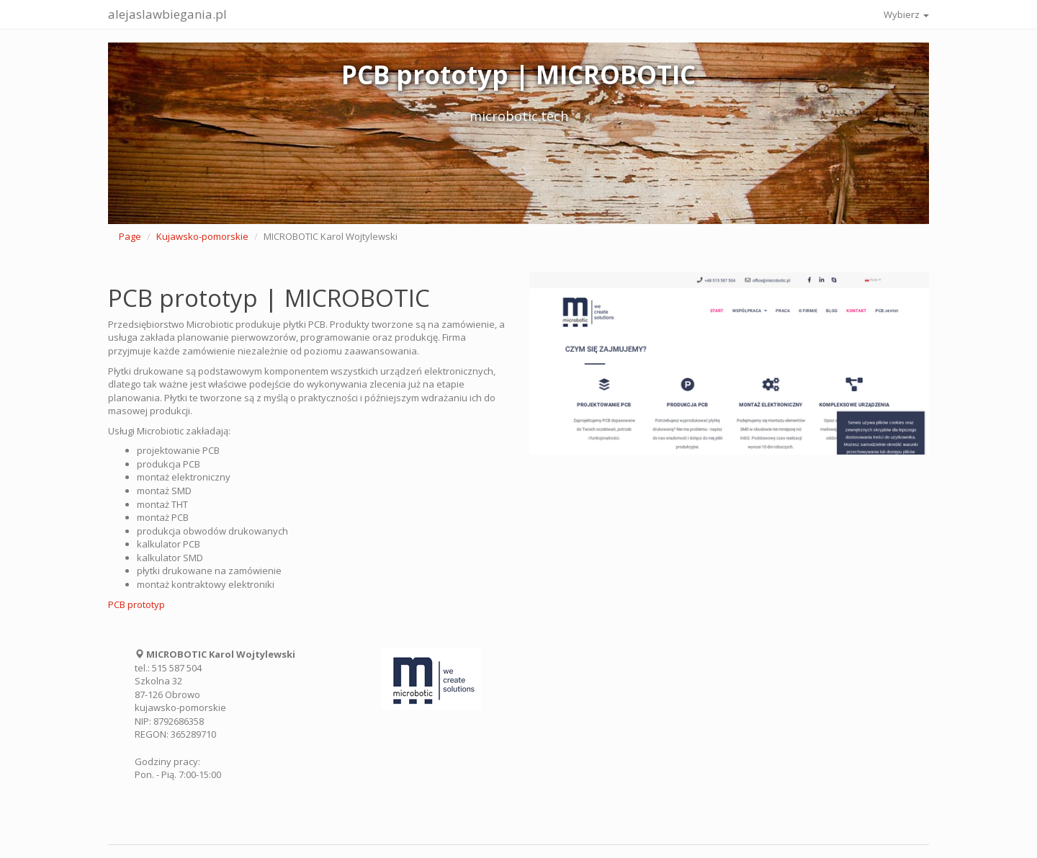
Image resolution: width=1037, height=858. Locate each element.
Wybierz (906, 14)
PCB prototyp (136, 604)
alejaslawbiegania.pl (167, 14)
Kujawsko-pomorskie (202, 236)
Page (130, 236)
